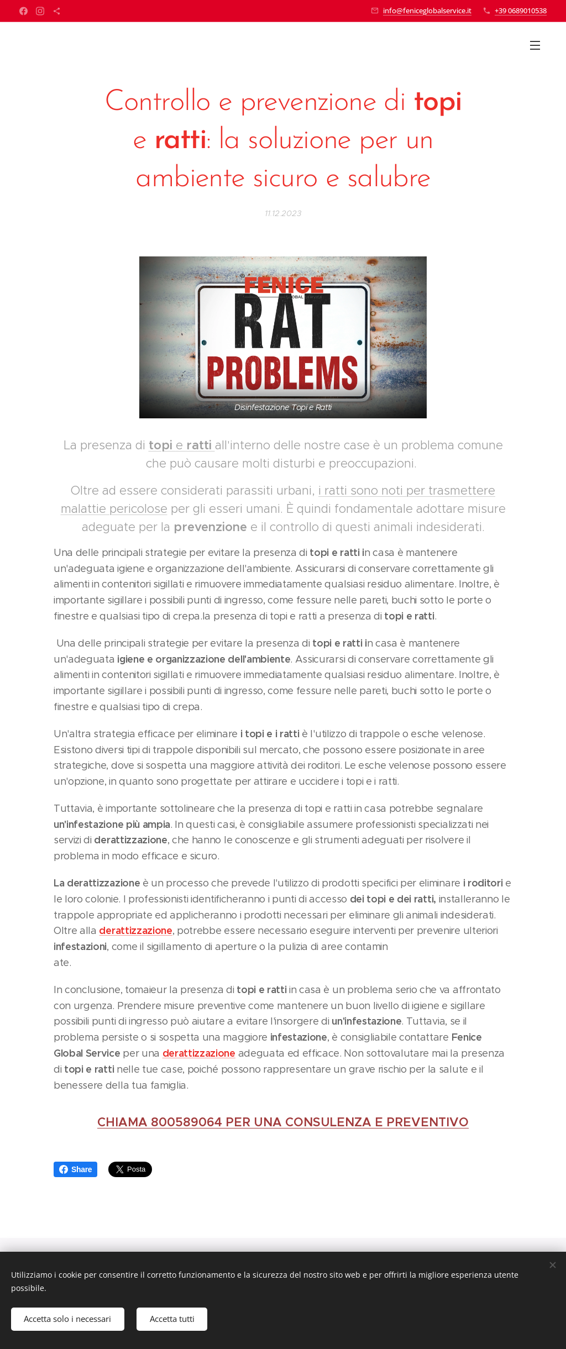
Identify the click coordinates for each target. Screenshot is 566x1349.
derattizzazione (135, 930)
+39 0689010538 (521, 10)
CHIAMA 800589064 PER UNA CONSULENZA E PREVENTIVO (283, 1122)
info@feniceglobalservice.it (427, 10)
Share (75, 1169)
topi (162, 445)
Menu (535, 45)
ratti (200, 445)
